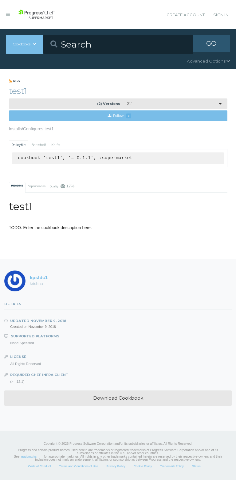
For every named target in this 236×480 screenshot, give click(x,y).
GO (211, 44)
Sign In (221, 14)
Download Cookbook (118, 398)
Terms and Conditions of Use (78, 466)
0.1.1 (114, 104)
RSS (14, 81)
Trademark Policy (172, 466)
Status (196, 466)
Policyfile (18, 145)
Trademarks (29, 457)
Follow (120, 116)
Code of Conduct (39, 466)
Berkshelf (38, 145)
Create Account (186, 14)
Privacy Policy (115, 466)
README (17, 185)
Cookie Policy (143, 466)
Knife (55, 145)
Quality (61, 186)
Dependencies (36, 186)
